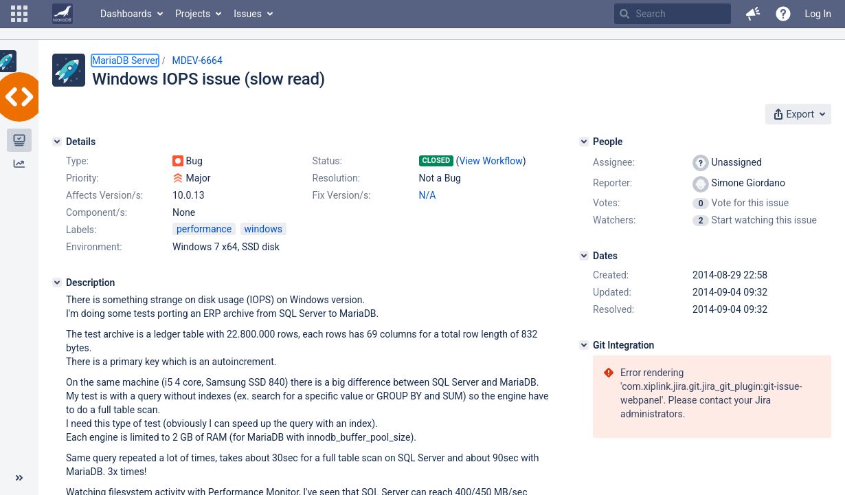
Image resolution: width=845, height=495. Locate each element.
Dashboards (126, 13)
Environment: (94, 246)
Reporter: (612, 182)
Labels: (81, 229)
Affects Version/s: (104, 195)
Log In (818, 13)
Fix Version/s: (342, 195)
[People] (584, 141)
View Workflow (490, 160)
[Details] (57, 141)
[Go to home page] (62, 14)
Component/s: (96, 212)
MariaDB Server (125, 60)
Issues (248, 13)
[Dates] (584, 256)
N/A (427, 195)
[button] (19, 14)
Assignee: (614, 162)
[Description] (57, 282)
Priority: (82, 178)
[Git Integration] (584, 345)
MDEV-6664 (197, 60)
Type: (77, 160)
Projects (192, 13)
